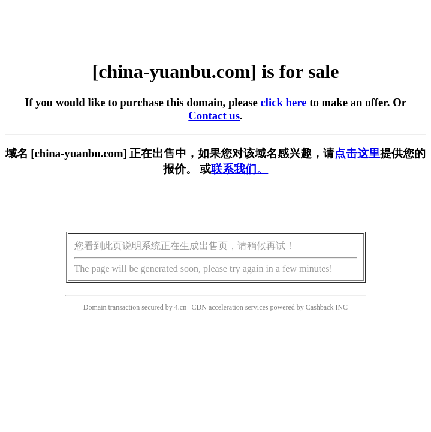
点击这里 (357, 153)
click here (283, 102)
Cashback (320, 307)
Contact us (214, 115)
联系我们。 (239, 169)
